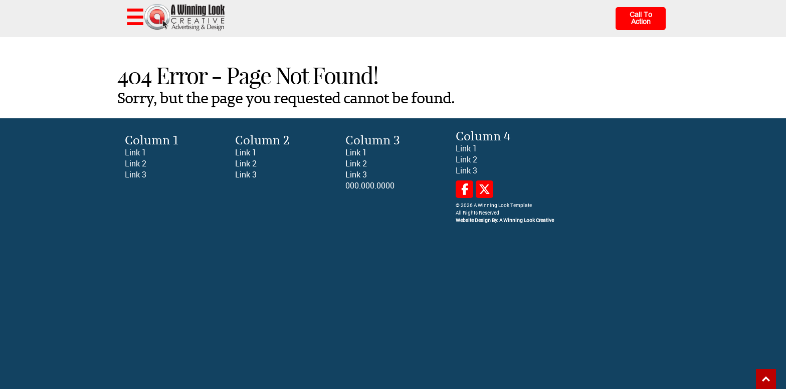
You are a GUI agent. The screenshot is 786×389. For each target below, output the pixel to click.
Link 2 (135, 163)
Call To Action (641, 18)
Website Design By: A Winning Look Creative (505, 221)
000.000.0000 (370, 185)
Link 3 (135, 174)
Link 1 (135, 152)
